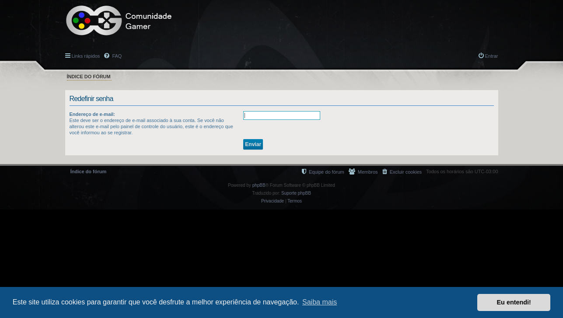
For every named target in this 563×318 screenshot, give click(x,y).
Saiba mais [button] (319, 302)
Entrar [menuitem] (491, 56)
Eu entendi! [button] (514, 302)
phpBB (259, 185)
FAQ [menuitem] (116, 56)
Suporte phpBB (296, 193)
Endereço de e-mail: (92, 114)
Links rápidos (86, 56)
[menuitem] (402, 171)
